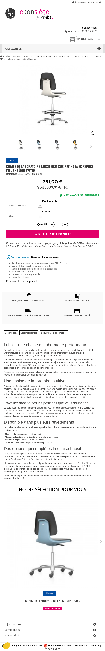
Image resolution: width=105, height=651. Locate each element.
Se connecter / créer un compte (87, 2)
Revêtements (50, 201)
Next (91, 146)
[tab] (10, 333)
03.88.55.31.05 (52, 649)
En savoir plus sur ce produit (21, 281)
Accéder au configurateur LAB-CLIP (73, 466)
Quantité (42, 224)
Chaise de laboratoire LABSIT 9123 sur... (52, 601)
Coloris (46, 211)
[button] (6, 645)
